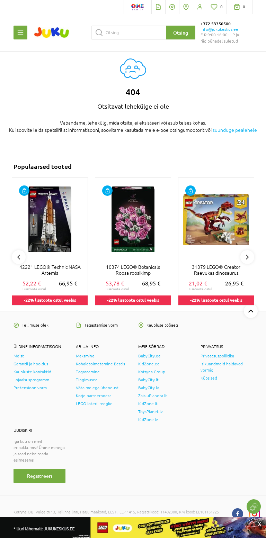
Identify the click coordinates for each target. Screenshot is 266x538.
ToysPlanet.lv (150, 411)
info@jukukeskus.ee (219, 29)
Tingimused (87, 379)
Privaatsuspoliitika (217, 356)
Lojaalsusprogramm (31, 379)
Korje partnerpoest (93, 395)
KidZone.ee (149, 364)
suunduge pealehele (235, 130)
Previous (19, 257)
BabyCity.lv (148, 387)
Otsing (180, 33)
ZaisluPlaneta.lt (152, 395)
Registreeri (39, 476)
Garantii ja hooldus (31, 364)
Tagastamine (88, 372)
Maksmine (85, 356)
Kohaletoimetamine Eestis (100, 364)
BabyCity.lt (148, 379)
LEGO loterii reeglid (94, 403)
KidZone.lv (148, 419)
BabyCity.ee (149, 356)
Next (247, 257)
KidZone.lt (148, 403)
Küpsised (209, 378)
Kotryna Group (151, 372)
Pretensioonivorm (30, 387)
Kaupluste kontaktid (32, 372)
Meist (19, 356)
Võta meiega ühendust (97, 387)
